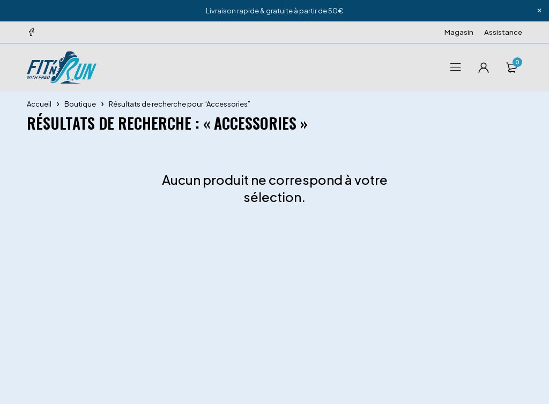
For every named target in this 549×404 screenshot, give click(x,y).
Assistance (503, 32)
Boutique (80, 104)
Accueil (39, 104)
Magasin (458, 32)
